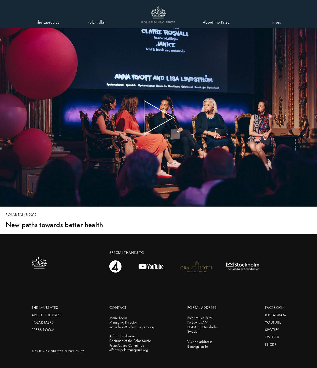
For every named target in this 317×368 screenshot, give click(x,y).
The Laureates (45, 307)
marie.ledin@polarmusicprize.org (132, 326)
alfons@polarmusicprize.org (128, 349)
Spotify (272, 329)
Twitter (272, 336)
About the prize (47, 314)
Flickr (270, 344)
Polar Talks (43, 322)
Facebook (275, 307)
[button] (158, 13)
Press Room (43, 329)
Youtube (273, 322)
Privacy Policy (74, 351)
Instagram (275, 314)
